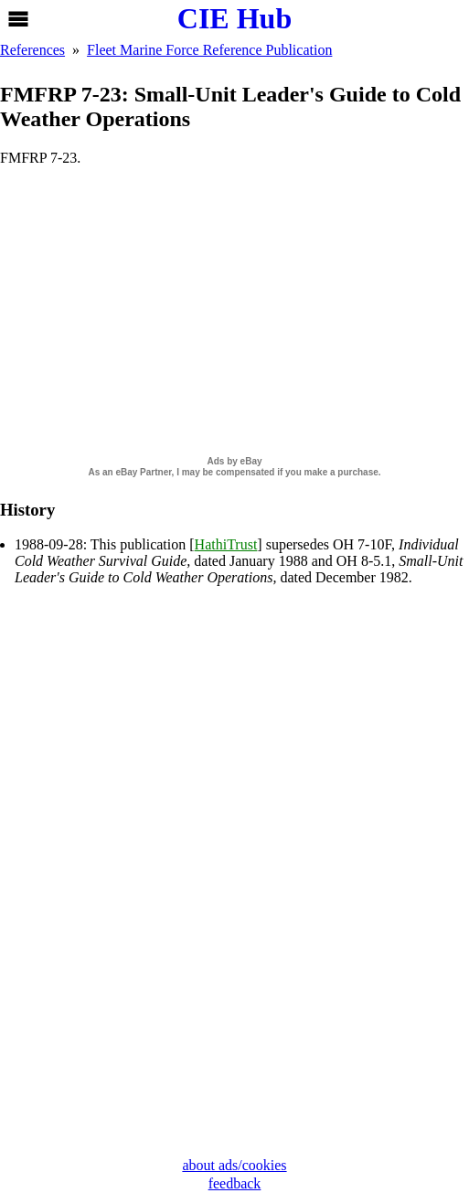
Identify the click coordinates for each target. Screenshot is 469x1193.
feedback (234, 1183)
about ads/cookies (234, 1165)
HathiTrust (226, 544)
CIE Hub (234, 18)
